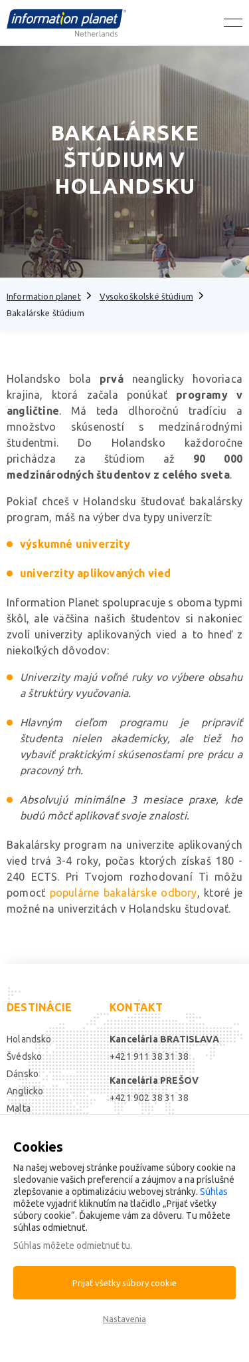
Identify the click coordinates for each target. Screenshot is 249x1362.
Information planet (44, 296)
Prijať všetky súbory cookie (124, 1282)
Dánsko (23, 1073)
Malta (19, 1108)
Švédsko (24, 1056)
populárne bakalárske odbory (123, 893)
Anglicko (25, 1091)
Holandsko (29, 1039)
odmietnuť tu (103, 1245)
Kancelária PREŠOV (154, 1080)
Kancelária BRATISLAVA (164, 1039)
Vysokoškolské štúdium (146, 296)
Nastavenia (124, 1318)
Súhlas (214, 1191)
